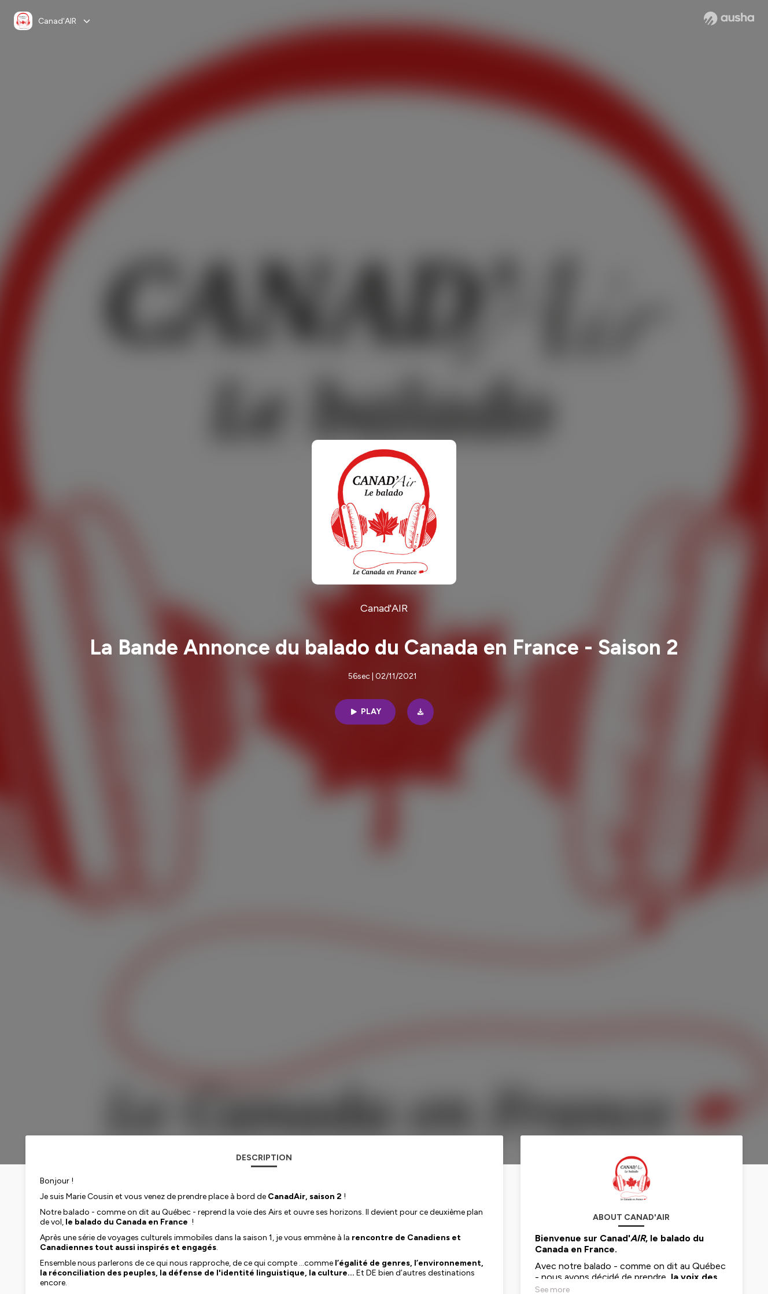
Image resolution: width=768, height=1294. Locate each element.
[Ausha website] (729, 18)
